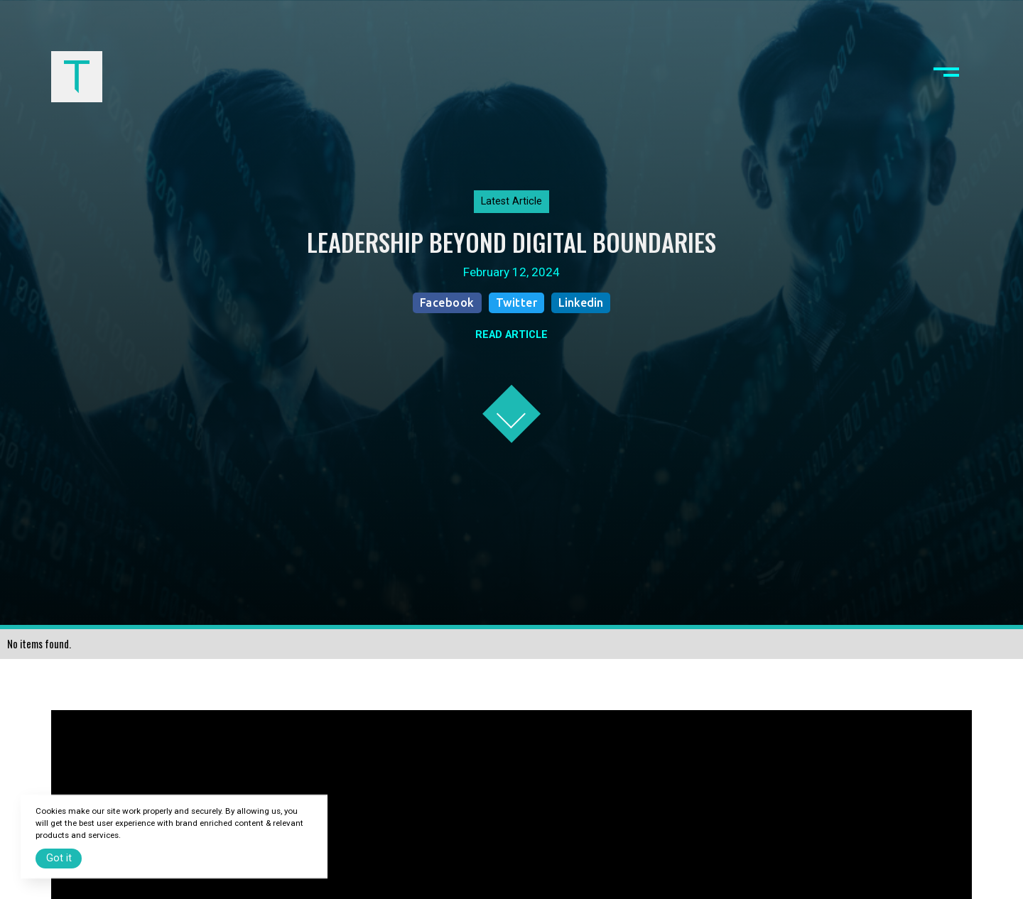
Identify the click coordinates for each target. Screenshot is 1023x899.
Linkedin (580, 302)
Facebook (447, 302)
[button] (946, 76)
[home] (76, 76)
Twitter (517, 302)
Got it (59, 858)
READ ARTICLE (511, 335)
